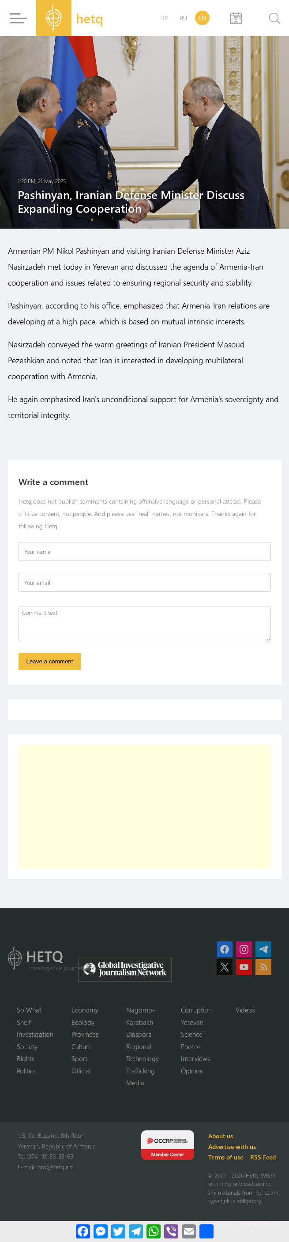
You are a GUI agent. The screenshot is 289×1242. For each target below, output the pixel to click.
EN (202, 18)
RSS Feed (263, 1157)
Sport (79, 1058)
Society (27, 1046)
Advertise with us (232, 1146)
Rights (25, 1058)
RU (183, 18)
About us (220, 1136)
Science (192, 1034)
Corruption (196, 1009)
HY (164, 18)
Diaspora (139, 1034)
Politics (26, 1070)
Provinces (84, 1034)
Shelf (23, 1022)
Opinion (192, 1070)
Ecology (82, 1022)
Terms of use (225, 1157)
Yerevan (192, 1022)
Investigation (35, 1034)
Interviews (195, 1058)
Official (80, 1070)
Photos (191, 1046)
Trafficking (140, 1070)
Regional (138, 1046)
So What (29, 1009)
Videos (245, 1009)
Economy (84, 1009)
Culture (81, 1046)
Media (135, 1082)
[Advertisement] (145, 807)
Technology (142, 1058)
